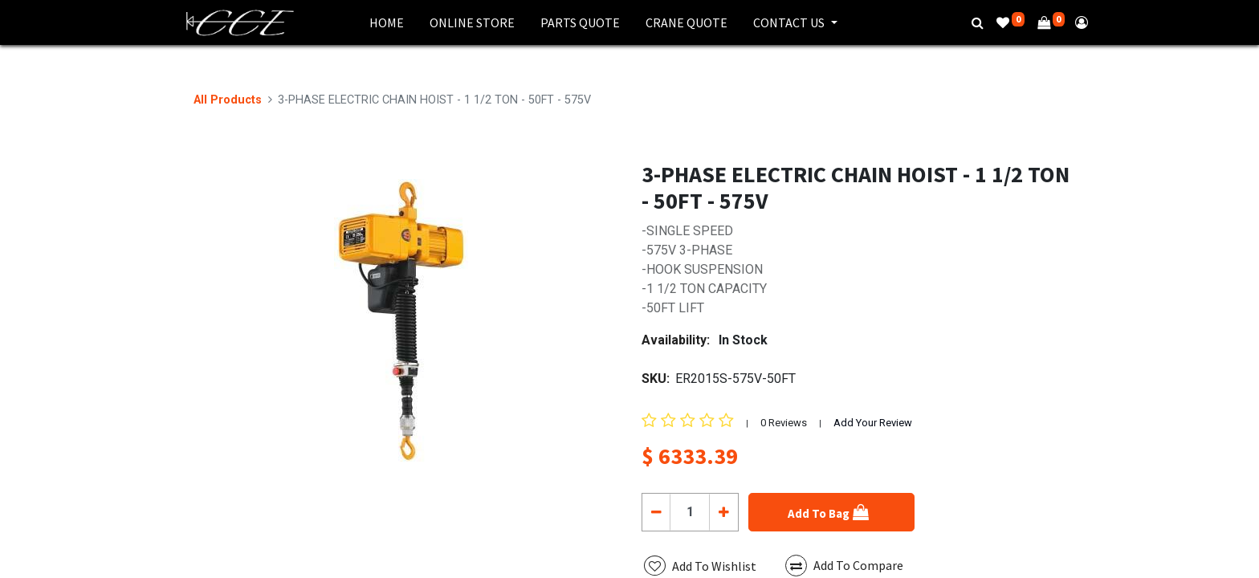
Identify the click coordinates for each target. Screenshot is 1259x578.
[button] (831, 512)
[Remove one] (656, 512)
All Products (228, 100)
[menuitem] (387, 22)
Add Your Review (872, 423)
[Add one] (723, 512)
